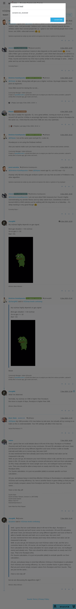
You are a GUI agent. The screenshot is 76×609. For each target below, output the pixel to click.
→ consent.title (57, 20)
